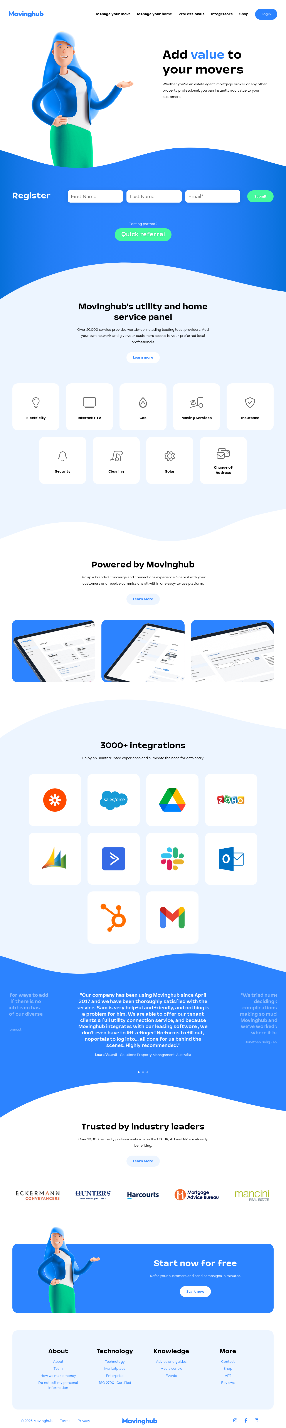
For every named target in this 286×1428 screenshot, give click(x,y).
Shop (244, 14)
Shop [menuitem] (228, 1368)
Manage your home (154, 14)
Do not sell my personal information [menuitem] (58, 1384)
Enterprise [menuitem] (114, 1375)
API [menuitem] (228, 1375)
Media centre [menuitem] (171, 1368)
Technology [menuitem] (115, 1361)
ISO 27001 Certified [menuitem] (115, 1382)
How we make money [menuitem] (58, 1375)
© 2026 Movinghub (36, 1420)
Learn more (143, 357)
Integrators (222, 14)
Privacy (84, 1420)
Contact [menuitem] (228, 1361)
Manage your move (113, 14)
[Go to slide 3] (147, 1072)
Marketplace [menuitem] (114, 1368)
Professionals (191, 14)
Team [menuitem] (58, 1368)
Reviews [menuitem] (228, 1382)
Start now (195, 1291)
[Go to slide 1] (139, 1072)
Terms (65, 1420)
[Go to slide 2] (143, 1072)
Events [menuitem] (171, 1375)
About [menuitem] (58, 1361)
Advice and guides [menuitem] (171, 1361)
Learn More (143, 599)
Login (266, 14)
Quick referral (143, 235)
